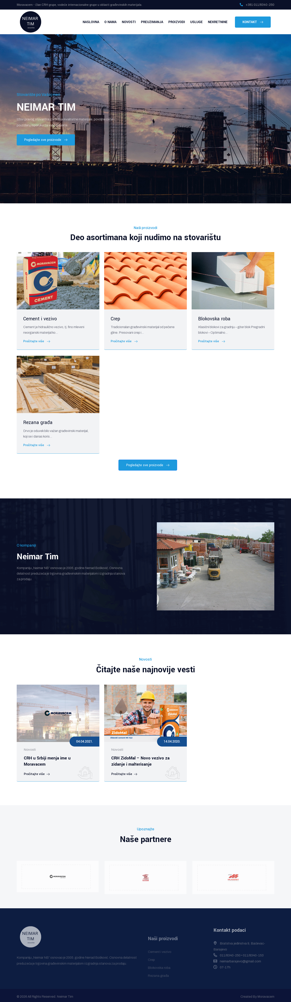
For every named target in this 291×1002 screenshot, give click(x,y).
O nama (120, 22)
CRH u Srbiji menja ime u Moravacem (57, 758)
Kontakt (252, 22)
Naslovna (103, 22)
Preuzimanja (158, 22)
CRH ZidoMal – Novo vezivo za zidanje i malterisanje (139, 761)
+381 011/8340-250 (257, 4)
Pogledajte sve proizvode (45, 140)
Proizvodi (181, 22)
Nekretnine (219, 22)
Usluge (199, 22)
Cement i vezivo (40, 319)
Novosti (137, 22)
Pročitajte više (36, 341)
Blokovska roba (214, 319)
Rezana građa (37, 422)
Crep (115, 319)
